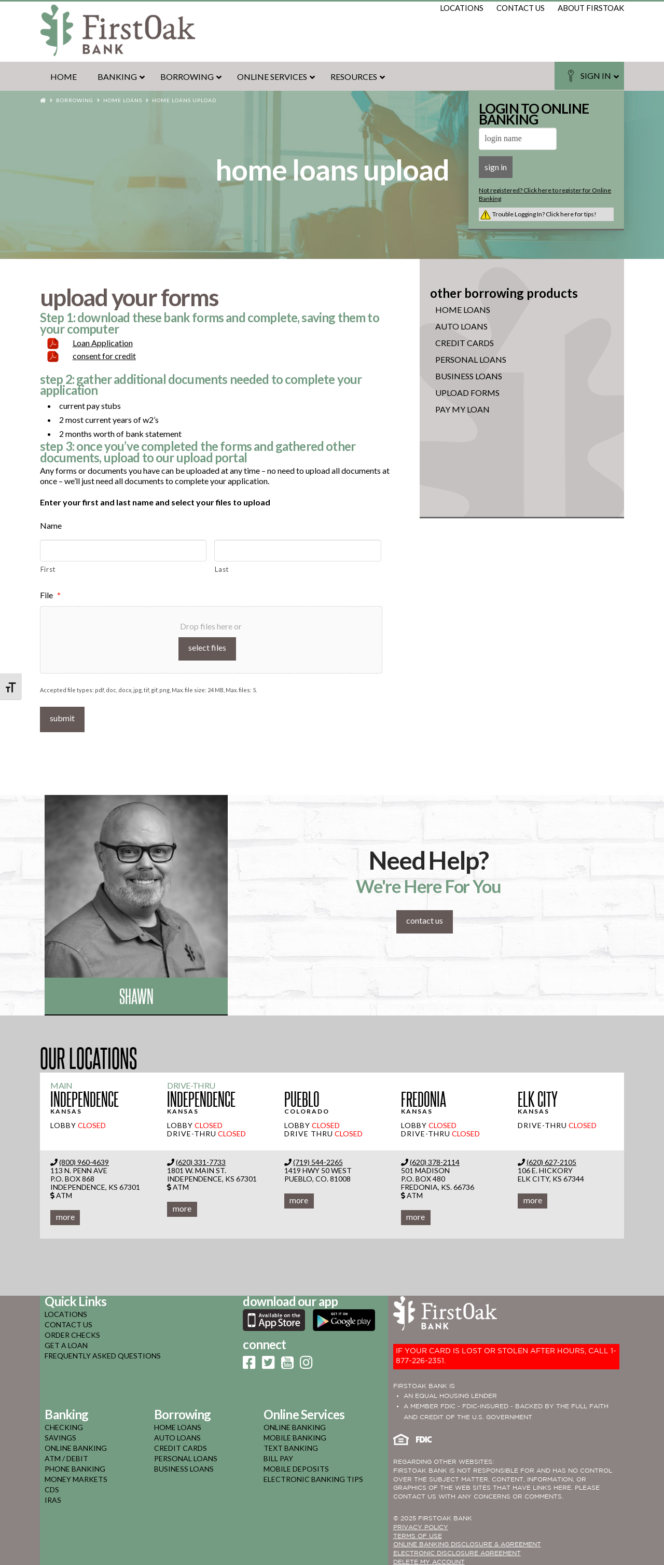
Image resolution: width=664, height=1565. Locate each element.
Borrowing (74, 100)
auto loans (177, 1435)
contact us (520, 7)
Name (51, 525)
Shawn (136, 994)
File (50, 595)
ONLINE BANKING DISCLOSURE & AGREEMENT (467, 1543)
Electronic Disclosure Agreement (457, 1552)
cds (52, 1487)
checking (64, 1425)
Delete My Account (429, 1560)
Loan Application (103, 343)
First (48, 569)
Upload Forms (467, 392)
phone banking (75, 1466)
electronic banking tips (313, 1477)
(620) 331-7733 (201, 1160)
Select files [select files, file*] (207, 647)
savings (60, 1435)
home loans (177, 1425)
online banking (76, 1446)
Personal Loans (470, 359)
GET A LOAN (66, 1343)
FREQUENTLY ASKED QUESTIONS (103, 1353)
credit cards (180, 1446)
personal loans (185, 1456)
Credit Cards (464, 343)
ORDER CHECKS (72, 1332)
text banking (291, 1446)
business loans (184, 1466)
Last (222, 569)
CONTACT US (68, 1322)
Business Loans (468, 376)
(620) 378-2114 (435, 1160)
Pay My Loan (462, 409)
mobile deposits (296, 1466)
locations (461, 7)
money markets (76, 1477)
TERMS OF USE (417, 1534)
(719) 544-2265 (318, 1160)
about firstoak (591, 7)
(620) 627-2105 (551, 1160)
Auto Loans (461, 326)
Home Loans (122, 100)
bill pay (278, 1456)
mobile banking (295, 1435)
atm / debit (66, 1456)
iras (53, 1497)
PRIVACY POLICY (420, 1525)
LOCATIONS (66, 1312)
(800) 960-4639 (84, 1160)
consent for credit (104, 356)
